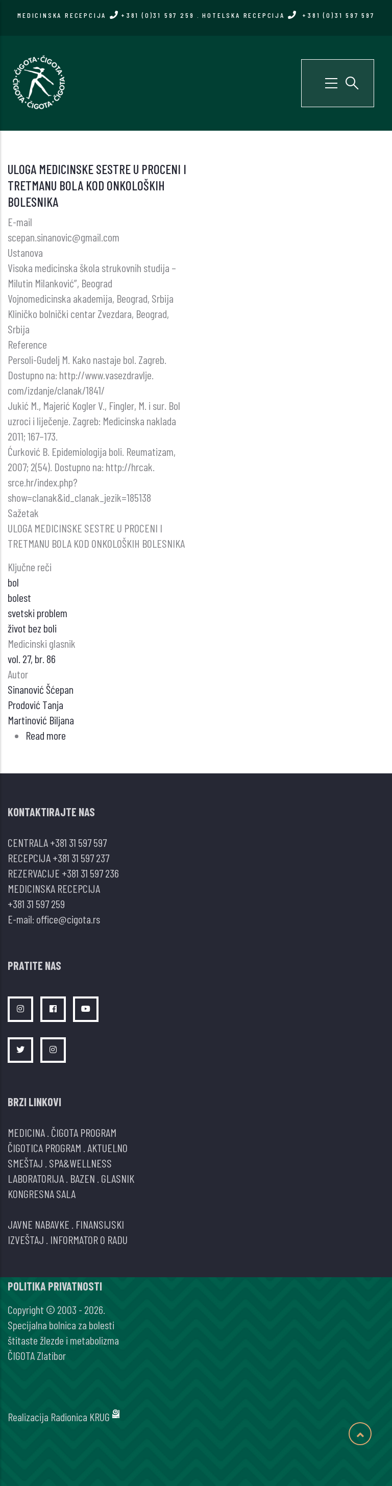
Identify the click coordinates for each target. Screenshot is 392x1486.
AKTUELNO (107, 1147)
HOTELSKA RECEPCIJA (288, 15)
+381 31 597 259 (36, 903)
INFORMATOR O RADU (89, 1239)
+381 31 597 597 (78, 842)
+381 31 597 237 (81, 857)
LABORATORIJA (36, 1178)
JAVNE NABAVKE (38, 1224)
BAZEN (82, 1178)
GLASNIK (117, 1178)
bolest (19, 597)
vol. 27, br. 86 (32, 658)
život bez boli (32, 628)
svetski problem (37, 612)
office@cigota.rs (68, 918)
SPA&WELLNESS (80, 1163)
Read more (46, 735)
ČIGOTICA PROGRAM (44, 1147)
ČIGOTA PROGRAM (83, 1132)
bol (13, 582)
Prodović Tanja (35, 704)
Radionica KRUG (80, 1416)
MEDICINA (26, 1132)
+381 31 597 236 (90, 873)
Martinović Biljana (41, 719)
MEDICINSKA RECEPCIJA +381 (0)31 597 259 (105, 15)
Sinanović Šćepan (41, 689)
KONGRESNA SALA (42, 1193)
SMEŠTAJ (25, 1163)
